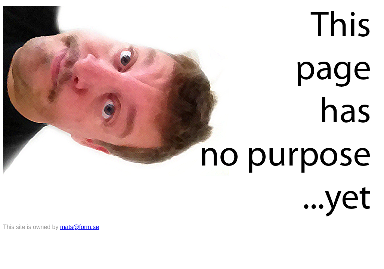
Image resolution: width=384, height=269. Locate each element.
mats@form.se (79, 227)
